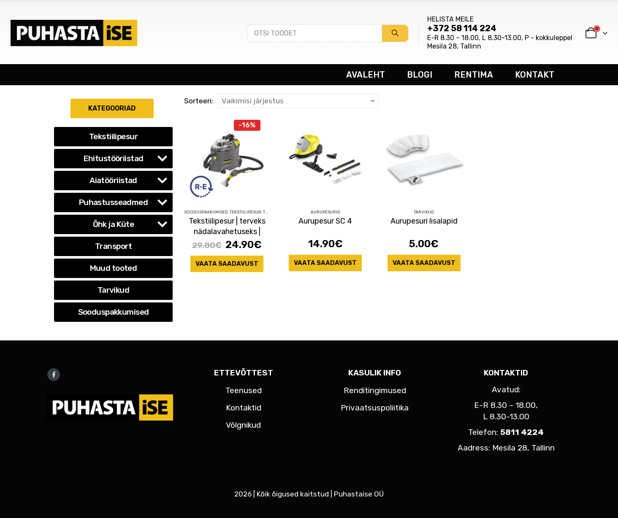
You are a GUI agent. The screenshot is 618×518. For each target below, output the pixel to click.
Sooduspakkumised (206, 212)
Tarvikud (424, 212)
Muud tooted (113, 268)
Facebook (53, 374)
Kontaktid (243, 408)
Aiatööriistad (113, 180)
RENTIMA (473, 75)
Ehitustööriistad (114, 158)
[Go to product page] (227, 159)
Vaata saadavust (226, 263)
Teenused (243, 390)
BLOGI (419, 75)
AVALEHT (365, 75)
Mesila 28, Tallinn (454, 46)
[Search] (395, 33)
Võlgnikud (243, 425)
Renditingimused (375, 390)
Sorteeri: (198, 101)
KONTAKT (534, 75)
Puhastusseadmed (113, 202)
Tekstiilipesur (245, 212)
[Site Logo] (74, 33)
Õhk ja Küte (113, 224)
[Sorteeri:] (298, 101)
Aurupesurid (325, 212)
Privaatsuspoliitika (375, 408)
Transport (113, 246)
